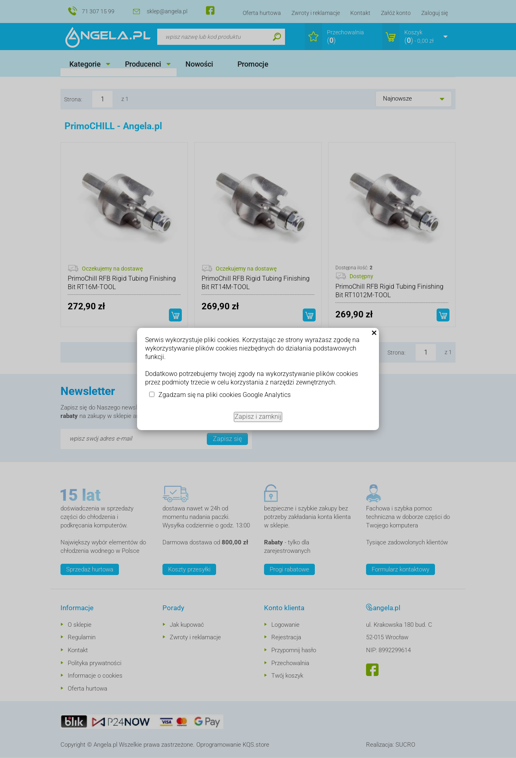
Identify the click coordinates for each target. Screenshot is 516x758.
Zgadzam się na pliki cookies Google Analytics (224, 395)
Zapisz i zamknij (258, 416)
